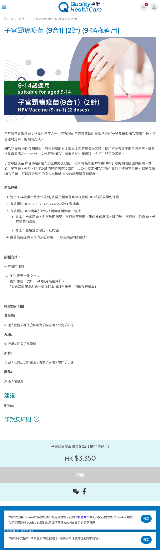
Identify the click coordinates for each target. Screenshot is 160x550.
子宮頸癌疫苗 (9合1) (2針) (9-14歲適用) (53, 18)
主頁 (8, 18)
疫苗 (21, 18)
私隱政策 (83, 517)
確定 (146, 518)
